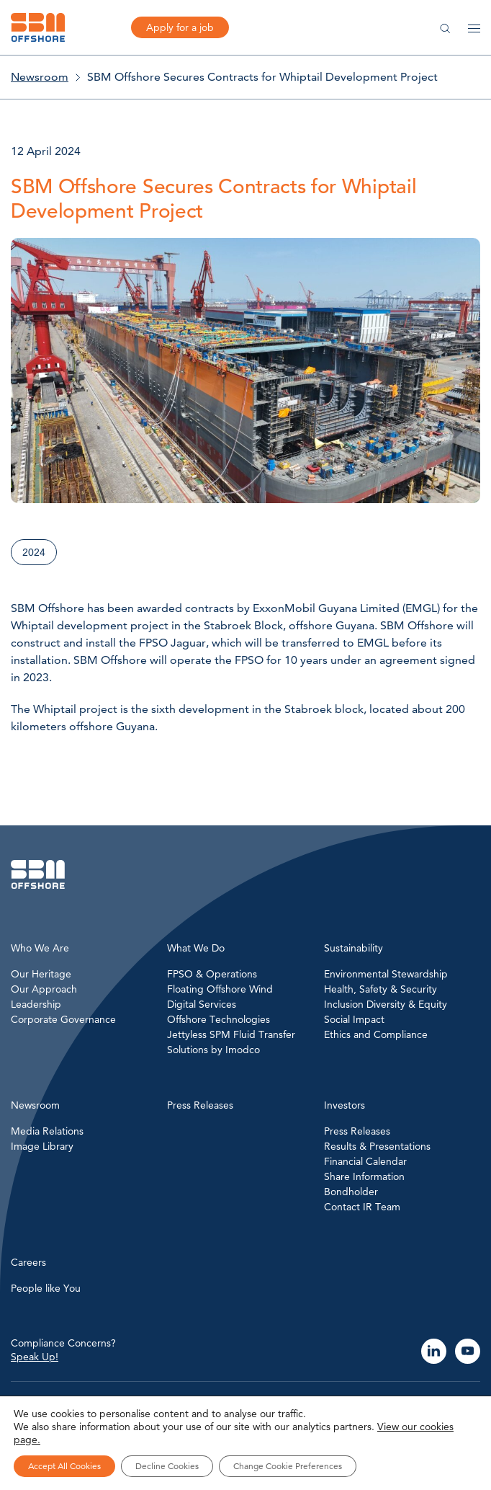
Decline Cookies (167, 1465)
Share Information (364, 1176)
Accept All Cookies (64, 1465)
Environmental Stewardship (386, 973)
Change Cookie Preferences (287, 1465)
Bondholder (351, 1191)
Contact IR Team (362, 1206)
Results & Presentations (377, 1146)
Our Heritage (41, 973)
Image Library (42, 1146)
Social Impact (354, 1019)
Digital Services (201, 1004)
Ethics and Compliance (376, 1034)
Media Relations (47, 1131)
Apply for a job (180, 27)
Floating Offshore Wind (220, 989)
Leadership (36, 1004)
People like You (46, 1288)
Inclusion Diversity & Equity (385, 1004)
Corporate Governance (63, 1019)
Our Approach (44, 989)
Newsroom (39, 77)
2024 (33, 552)
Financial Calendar (365, 1161)
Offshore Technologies (218, 1019)
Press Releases (357, 1131)
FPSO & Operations (212, 973)
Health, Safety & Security (380, 989)
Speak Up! (34, 1356)
